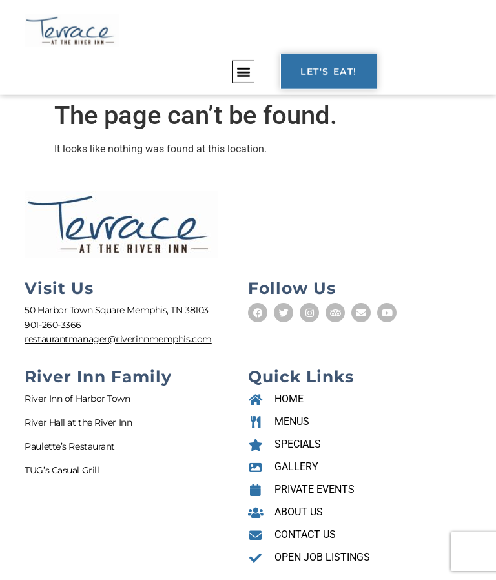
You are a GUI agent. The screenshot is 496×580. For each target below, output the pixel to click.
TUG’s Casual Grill (62, 470)
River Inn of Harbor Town (77, 398)
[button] (243, 70)
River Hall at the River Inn (78, 422)
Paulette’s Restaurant (70, 446)
